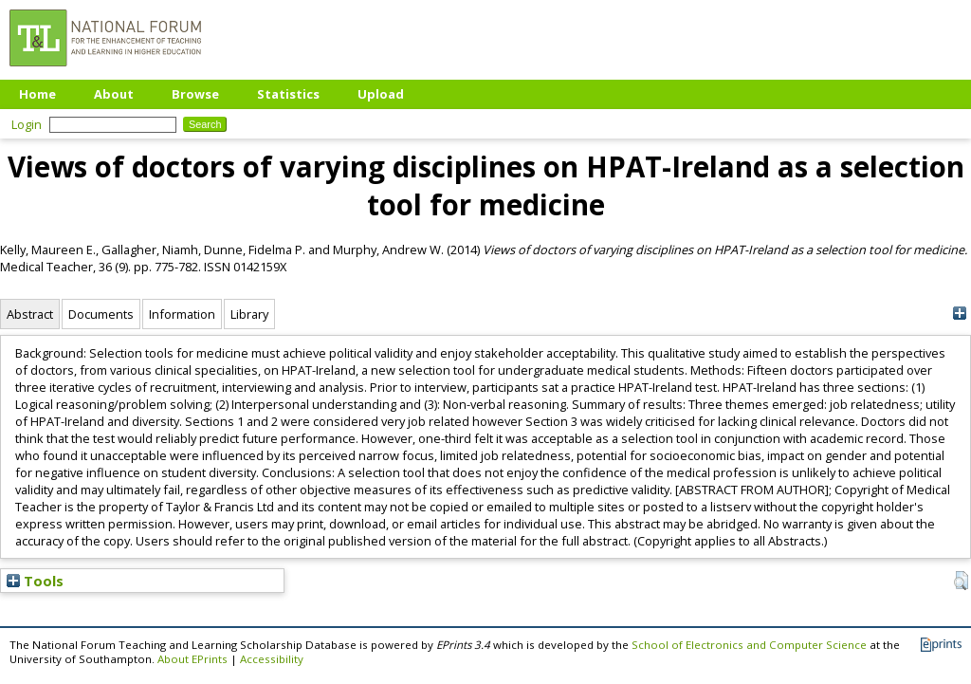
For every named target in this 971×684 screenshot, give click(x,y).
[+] (959, 313)
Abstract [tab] (30, 314)
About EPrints (192, 659)
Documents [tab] (101, 314)
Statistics (288, 93)
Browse (195, 93)
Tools (35, 580)
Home (37, 93)
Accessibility (271, 659)
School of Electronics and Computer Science (749, 645)
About (114, 93)
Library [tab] (249, 314)
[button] (961, 580)
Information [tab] (182, 314)
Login (26, 124)
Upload (380, 93)
